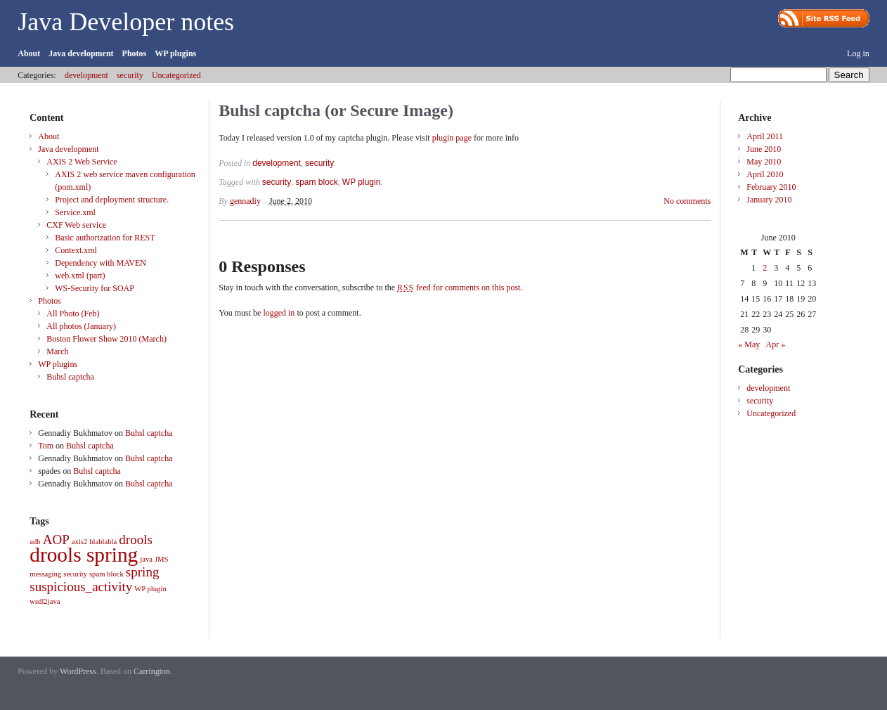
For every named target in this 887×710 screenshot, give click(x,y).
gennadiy (245, 201)
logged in (278, 313)
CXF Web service (76, 225)
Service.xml (75, 212)
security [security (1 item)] (75, 574)
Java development (80, 53)
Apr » (776, 344)
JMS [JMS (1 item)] (162, 559)
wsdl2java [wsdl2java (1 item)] (45, 601)
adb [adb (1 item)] (35, 542)
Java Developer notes (126, 22)
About (29, 53)
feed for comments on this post (458, 287)
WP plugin (361, 182)
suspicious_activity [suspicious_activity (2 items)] (81, 586)
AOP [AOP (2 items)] (56, 539)
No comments (687, 201)
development (86, 75)
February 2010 (771, 187)
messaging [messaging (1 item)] (45, 574)
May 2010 (763, 162)
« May (749, 344)
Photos (134, 53)
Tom (45, 446)
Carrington (152, 671)
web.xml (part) (80, 275)
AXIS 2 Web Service (81, 162)
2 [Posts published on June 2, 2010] (765, 268)
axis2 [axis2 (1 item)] (80, 542)
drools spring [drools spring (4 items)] (84, 554)
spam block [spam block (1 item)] (106, 574)
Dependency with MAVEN (100, 263)
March (57, 351)
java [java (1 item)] (146, 559)
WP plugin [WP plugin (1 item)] (150, 589)
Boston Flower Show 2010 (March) (106, 339)
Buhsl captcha (70, 377)
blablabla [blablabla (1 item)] (103, 542)
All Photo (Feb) (72, 313)
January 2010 (768, 200)
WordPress (78, 671)
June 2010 (763, 149)
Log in (858, 53)
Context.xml (76, 250)
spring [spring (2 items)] (143, 571)
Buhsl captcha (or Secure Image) (336, 110)
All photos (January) (81, 326)
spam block (316, 182)
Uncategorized (176, 75)
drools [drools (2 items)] (136, 539)
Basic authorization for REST (105, 238)
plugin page (452, 138)
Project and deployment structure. (112, 200)
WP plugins (175, 53)
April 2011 (764, 136)
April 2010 (764, 174)
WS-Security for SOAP (94, 288)
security (130, 75)
